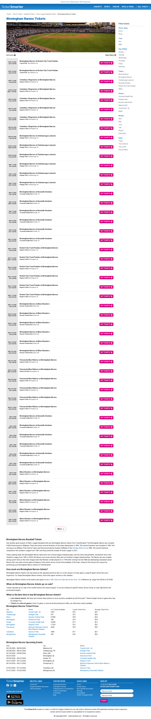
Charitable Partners (59, 686)
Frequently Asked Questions (39, 686)
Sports (107, 7)
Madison (9, 612)
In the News (57, 693)
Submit (104, 700)
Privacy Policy (81, 686)
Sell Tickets (143, 7)
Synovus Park (34, 632)
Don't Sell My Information (85, 689)
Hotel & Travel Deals (59, 691)
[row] (60, 63)
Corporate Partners (59, 684)
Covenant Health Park (36, 622)
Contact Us (33, 684)
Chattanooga (11, 615)
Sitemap (79, 691)
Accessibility (81, 693)
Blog (54, 695)
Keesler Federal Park (36, 617)
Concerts (98, 7)
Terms (79, 684)
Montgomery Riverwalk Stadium (91, 670)
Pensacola (10, 627)
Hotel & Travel (128, 7)
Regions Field (34, 625)
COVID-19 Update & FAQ (85, 695)
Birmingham (10, 620)
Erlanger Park (33, 615)
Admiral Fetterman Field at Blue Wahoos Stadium (38, 628)
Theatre (116, 7)
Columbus (10, 632)
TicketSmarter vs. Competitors (63, 689)
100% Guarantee (35, 689)
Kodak (8, 622)
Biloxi (8, 617)
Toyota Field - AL (74, 580)
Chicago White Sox (79, 548)
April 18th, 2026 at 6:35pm (56, 580)
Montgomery (11, 634)
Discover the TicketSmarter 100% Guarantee (75, 2)
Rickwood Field (34, 620)
